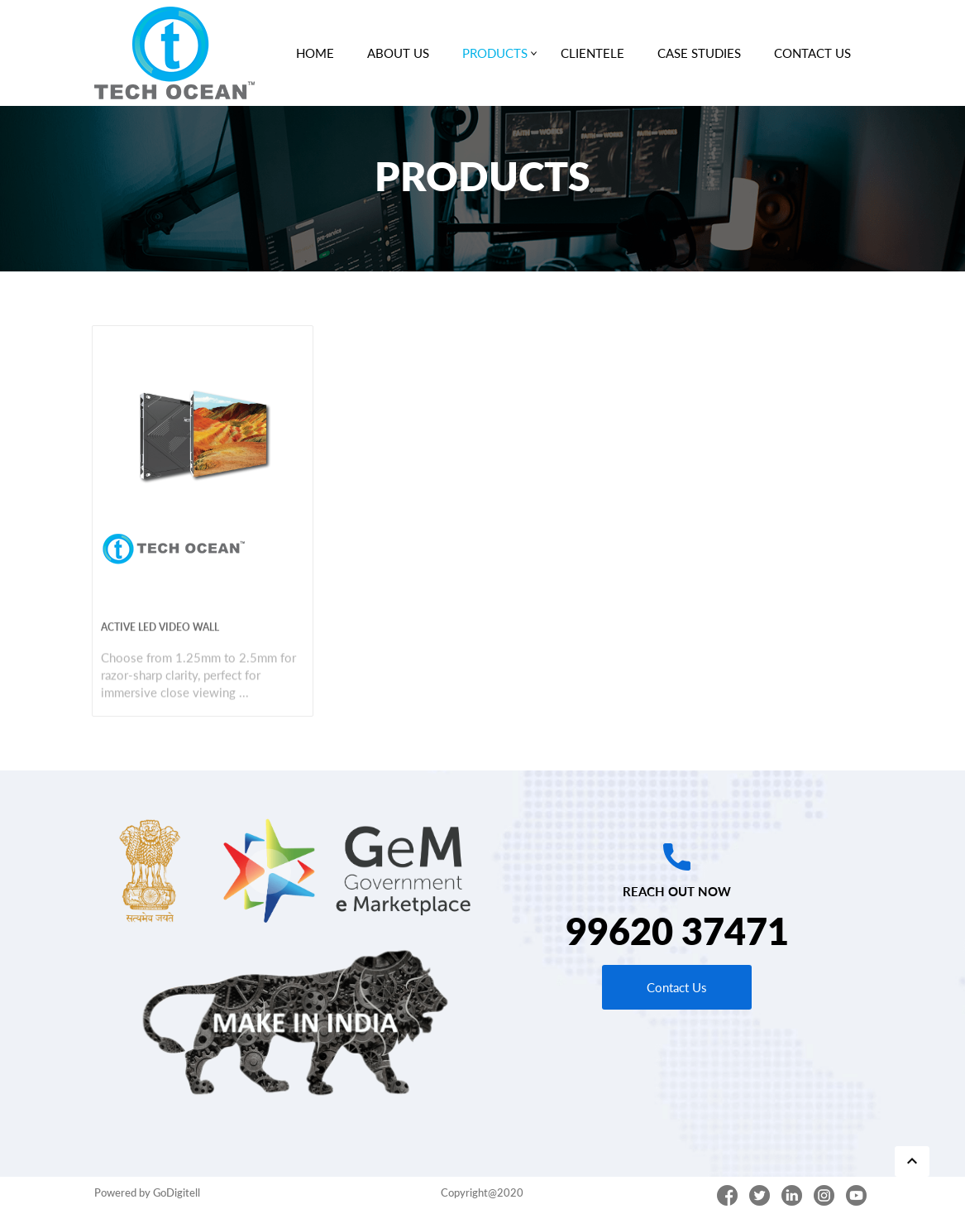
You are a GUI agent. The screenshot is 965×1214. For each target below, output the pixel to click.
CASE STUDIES (699, 53)
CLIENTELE (592, 53)
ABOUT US (398, 53)
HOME (315, 53)
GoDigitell (176, 1192)
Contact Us (677, 987)
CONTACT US (812, 53)
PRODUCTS (499, 49)
